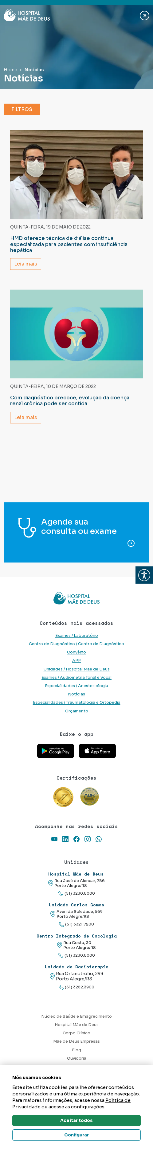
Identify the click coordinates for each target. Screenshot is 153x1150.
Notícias (76, 694)
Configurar (76, 1135)
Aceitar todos (76, 1120)
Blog (76, 1050)
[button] (144, 575)
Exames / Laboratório (76, 635)
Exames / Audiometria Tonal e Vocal (76, 677)
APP (76, 660)
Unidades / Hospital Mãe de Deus (77, 669)
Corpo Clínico (76, 1033)
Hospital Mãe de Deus (77, 1024)
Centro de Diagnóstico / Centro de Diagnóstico (76, 643)
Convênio (76, 652)
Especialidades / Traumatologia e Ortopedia (76, 702)
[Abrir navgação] (144, 15)
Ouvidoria (76, 1058)
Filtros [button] (21, 109)
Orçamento (76, 711)
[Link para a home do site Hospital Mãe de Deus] (76, 598)
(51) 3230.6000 (76, 893)
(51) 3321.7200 (76, 924)
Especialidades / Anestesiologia (76, 685)
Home (10, 69)
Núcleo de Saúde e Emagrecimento (76, 1016)
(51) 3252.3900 (76, 987)
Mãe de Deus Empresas (76, 1041)
